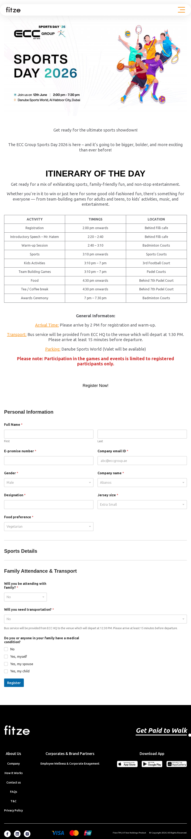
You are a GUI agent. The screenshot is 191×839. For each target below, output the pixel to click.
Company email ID (113, 451)
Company (13, 763)
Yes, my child (20, 671)
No (12, 649)
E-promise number (20, 451)
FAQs (13, 791)
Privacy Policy (13, 810)
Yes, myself (18, 656)
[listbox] (48, 482)
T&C (13, 801)
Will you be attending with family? (25, 585)
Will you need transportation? (29, 609)
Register (14, 683)
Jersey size (108, 495)
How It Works (14, 773)
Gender (11, 473)
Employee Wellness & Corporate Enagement (69, 763)
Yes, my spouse (21, 664)
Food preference (18, 517)
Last (100, 441)
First (7, 441)
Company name (111, 473)
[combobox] (142, 482)
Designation (15, 495)
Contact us (13, 782)
